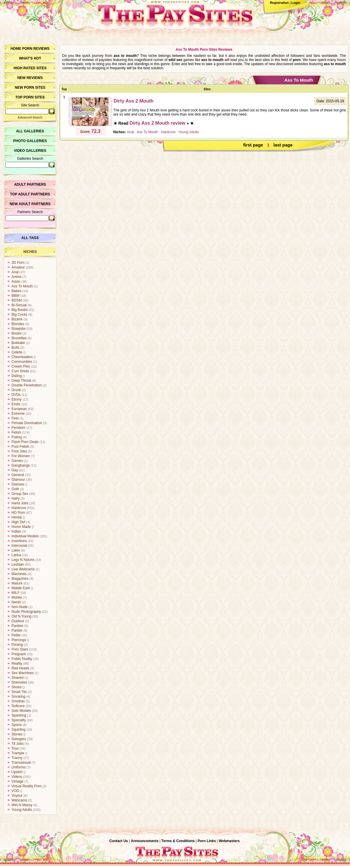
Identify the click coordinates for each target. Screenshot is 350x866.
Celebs (16, 352)
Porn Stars (19, 649)
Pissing (17, 645)
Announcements (145, 841)
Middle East (20, 588)
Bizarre (17, 319)
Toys (15, 748)
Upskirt (16, 772)
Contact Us (118, 841)
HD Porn (18, 513)
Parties (16, 630)
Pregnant (18, 654)
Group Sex (19, 494)
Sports (16, 725)
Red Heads (20, 668)
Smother (18, 701)
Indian (16, 531)
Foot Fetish (20, 446)
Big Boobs (19, 310)
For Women (20, 456)
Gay (14, 470)
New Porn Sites (30, 87)
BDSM (16, 300)
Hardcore (18, 508)
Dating (16, 376)
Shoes (16, 687)
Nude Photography (26, 612)
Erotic (16, 404)
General (17, 475)
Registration (279, 2)
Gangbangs (20, 465)
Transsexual (21, 762)
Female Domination (26, 423)
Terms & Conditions (178, 841)
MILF (15, 593)
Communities (21, 362)
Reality (16, 663)
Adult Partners (30, 184)
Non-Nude (19, 607)
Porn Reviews (35, 49)
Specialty (18, 720)
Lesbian (17, 564)
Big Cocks (19, 314)
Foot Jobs (19, 451)
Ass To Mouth (22, 286)
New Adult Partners (29, 204)
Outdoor (17, 621)
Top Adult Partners (30, 194)
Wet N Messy (21, 805)
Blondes (17, 324)
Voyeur (16, 795)
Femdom (18, 428)
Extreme (18, 413)
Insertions (19, 541)
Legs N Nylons (22, 560)
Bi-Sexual (19, 305)
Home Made (21, 527)
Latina (16, 555)
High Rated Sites (30, 68)
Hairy (15, 498)
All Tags (30, 238)
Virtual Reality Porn (26, 786)
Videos (16, 777)
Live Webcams (22, 569)
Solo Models (21, 711)
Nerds (16, 602)
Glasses (17, 484)
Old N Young (21, 616)
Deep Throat (21, 380)
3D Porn (17, 263)
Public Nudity (21, 659)
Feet (15, 418)
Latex (15, 550)
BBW (15, 296)
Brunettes (19, 338)
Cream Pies (20, 366)
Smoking (18, 696)
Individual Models (25, 536)
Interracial (19, 546)
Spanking (18, 715)
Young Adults (21, 810)
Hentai (16, 517)
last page (283, 144)
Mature (16, 583)
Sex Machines (22, 673)
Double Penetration (26, 385)
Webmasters (229, 841)
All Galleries (30, 131)
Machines (19, 574)
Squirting (18, 729)
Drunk (16, 390)
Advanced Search (30, 117)
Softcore (18, 706)
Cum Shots (20, 371)
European (19, 409)
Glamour (18, 480)
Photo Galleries (30, 141)
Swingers (18, 739)
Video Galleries (30, 151)
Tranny (16, 758)
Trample (17, 753)
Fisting (16, 437)
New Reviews (30, 78)
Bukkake (18, 343)
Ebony (16, 399)
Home (16, 49)
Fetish (16, 432)
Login (295, 2)
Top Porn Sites (30, 97)
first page (253, 144)
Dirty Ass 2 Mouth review (158, 123)
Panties (17, 626)
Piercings (18, 640)
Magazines (20, 579)
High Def (18, 522)
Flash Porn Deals (25, 442)
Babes (16, 291)
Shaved (17, 678)
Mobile (16, 597)
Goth (15, 489)
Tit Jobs (17, 744)
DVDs (16, 395)
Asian (15, 281)
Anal (15, 272)
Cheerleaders (22, 357)
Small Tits (19, 692)
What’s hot (30, 58)
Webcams (19, 800)
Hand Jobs (19, 503)
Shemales (19, 682)
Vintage (17, 781)
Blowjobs (18, 329)
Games (17, 461)
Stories (16, 734)
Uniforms (18, 767)
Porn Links (207, 841)
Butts (15, 347)
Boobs (16, 333)
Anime (16, 277)
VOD (15, 791)
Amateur (18, 267)
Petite (16, 635)
